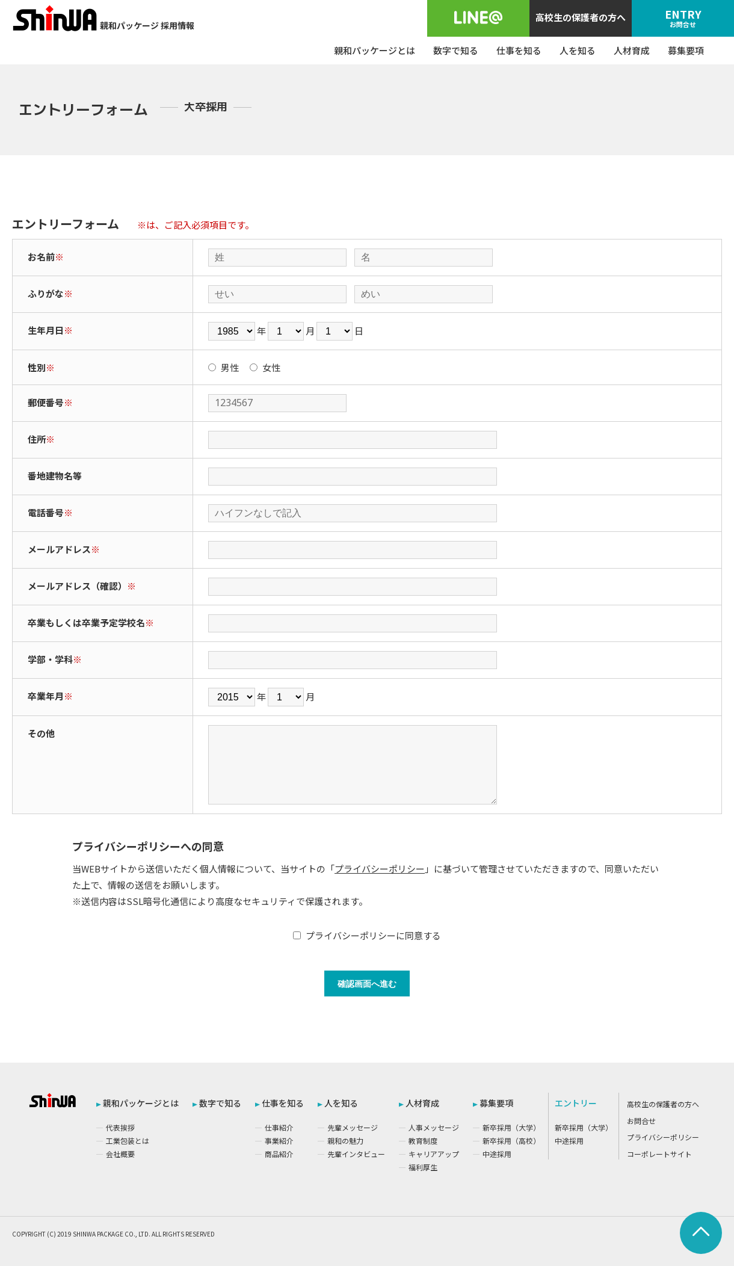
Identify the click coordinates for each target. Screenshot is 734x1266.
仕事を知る (518, 50)
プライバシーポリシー (380, 868)
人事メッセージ (434, 1127)
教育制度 (423, 1140)
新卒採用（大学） (511, 1127)
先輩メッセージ (352, 1127)
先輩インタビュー (356, 1154)
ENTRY (683, 17)
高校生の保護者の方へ (580, 17)
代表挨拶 (120, 1127)
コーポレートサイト (659, 1154)
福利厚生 (423, 1167)
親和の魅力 (345, 1140)
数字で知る (455, 50)
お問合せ (641, 1121)
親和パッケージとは (374, 50)
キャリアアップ (434, 1154)
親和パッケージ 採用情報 (103, 17)
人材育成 (632, 50)
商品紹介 (279, 1154)
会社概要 (120, 1154)
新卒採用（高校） (511, 1140)
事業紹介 (279, 1140)
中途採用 (497, 1154)
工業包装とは (127, 1140)
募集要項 (686, 50)
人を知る (578, 50)
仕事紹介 (279, 1127)
